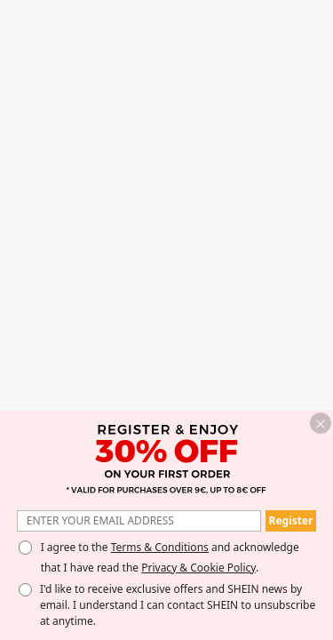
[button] (320, 423)
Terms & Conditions (160, 547)
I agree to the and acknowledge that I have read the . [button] (170, 557)
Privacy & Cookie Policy (198, 567)
